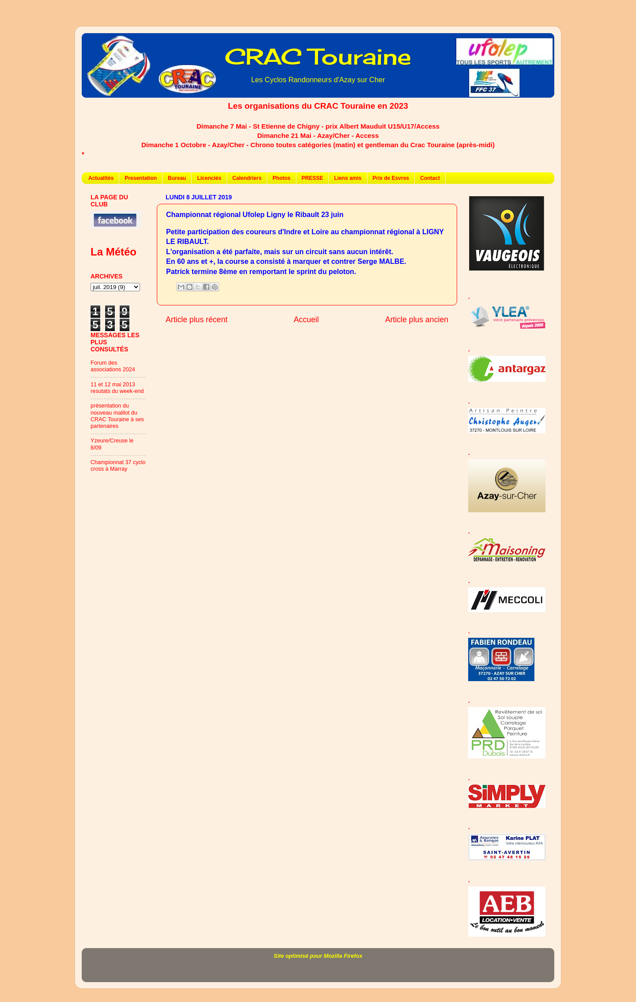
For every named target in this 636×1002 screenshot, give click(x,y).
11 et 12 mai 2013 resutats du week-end (117, 387)
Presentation (141, 178)
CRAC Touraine (318, 56)
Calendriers (246, 178)
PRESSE (312, 178)
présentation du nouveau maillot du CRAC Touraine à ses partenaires (117, 416)
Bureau (177, 178)
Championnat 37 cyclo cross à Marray (118, 465)
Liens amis (347, 178)
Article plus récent (196, 319)
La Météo (113, 252)
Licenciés (209, 178)
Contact (430, 178)
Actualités (101, 178)
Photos (282, 178)
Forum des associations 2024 (113, 366)
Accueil (306, 319)
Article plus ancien (416, 319)
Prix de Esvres (391, 178)
